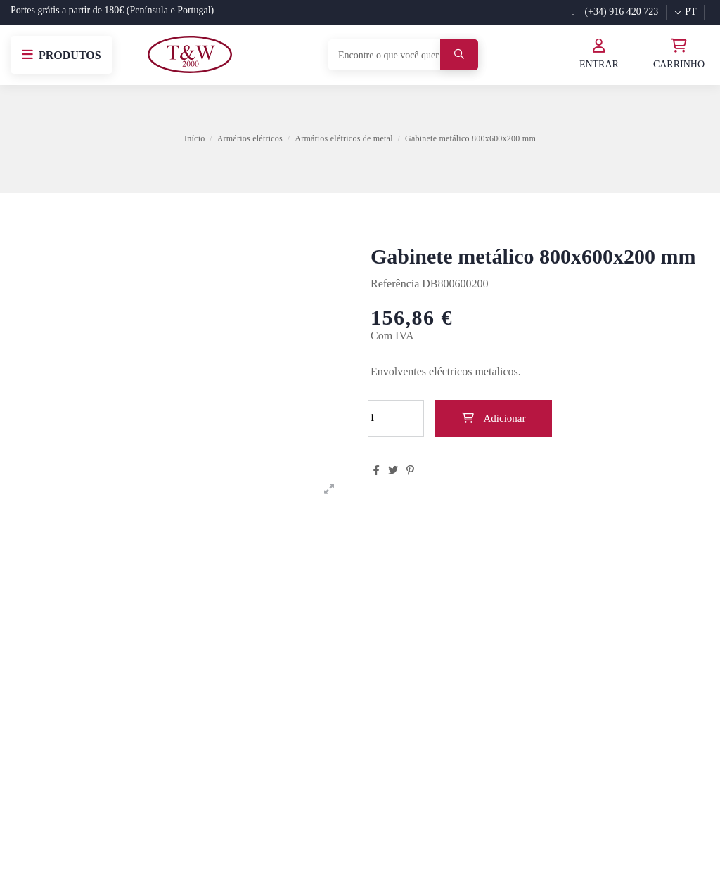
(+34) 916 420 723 (615, 11)
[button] (61, 55)
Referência (395, 284)
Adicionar (493, 418)
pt (685, 11)
